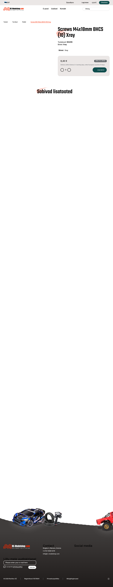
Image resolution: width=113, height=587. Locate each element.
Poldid (24, 22)
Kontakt (63, 9)
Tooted (5, 22)
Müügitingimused (72, 579)
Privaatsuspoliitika (53, 579)
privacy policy (19, 566)
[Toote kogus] (66, 70)
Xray (65, 44)
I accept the (15, 566)
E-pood (46, 9)
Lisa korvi (98, 70)
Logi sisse (83, 2)
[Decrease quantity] (62, 70)
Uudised (54, 9)
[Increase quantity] (70, 70)
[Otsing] (84, 9)
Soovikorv (69, 2)
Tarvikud (14, 22)
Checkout (104, 2)
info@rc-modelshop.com (51, 553)
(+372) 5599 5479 (49, 550)
